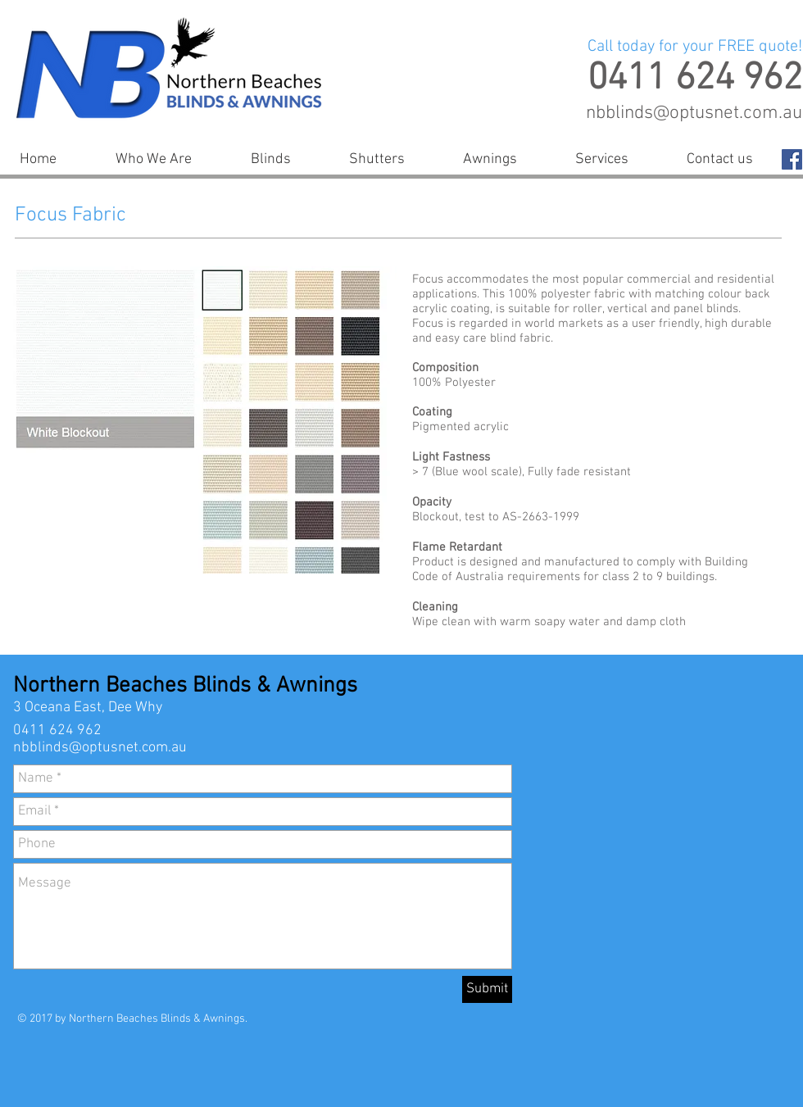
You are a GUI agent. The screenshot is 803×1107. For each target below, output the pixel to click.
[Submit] (487, 989)
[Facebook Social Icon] (792, 159)
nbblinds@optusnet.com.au (694, 113)
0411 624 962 (57, 730)
